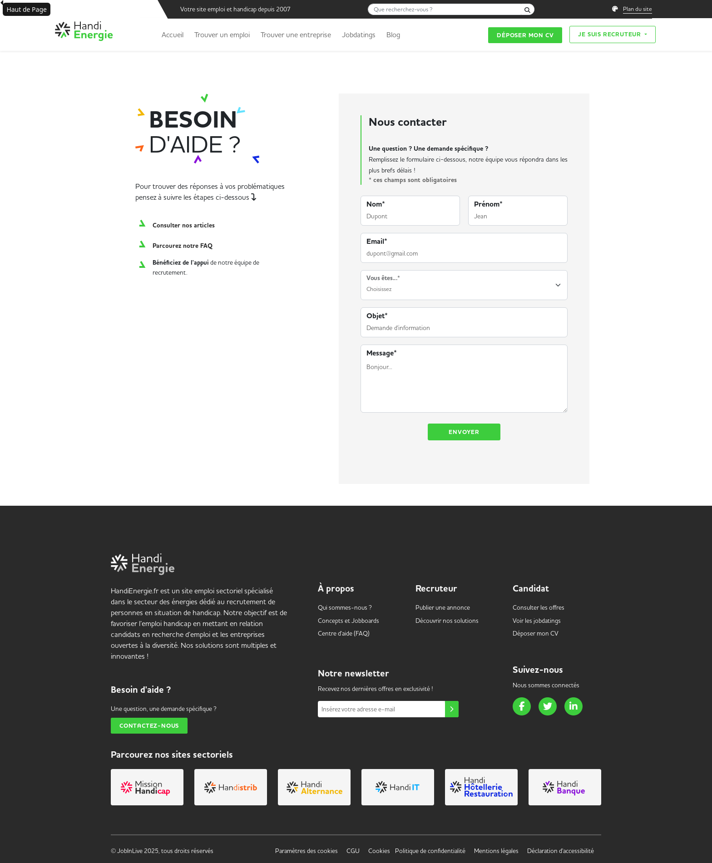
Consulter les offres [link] (538, 607)
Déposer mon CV (525, 35)
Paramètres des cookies (306, 850)
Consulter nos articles (184, 226)
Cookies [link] (379, 850)
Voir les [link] (537, 620)
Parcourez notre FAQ (183, 246)
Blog (393, 34)
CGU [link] (353, 850)
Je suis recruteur (610, 34)
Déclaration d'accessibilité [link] (560, 850)
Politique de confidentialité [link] (430, 850)
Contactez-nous (149, 726)
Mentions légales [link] (496, 850)
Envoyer (464, 432)
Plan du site (637, 8)
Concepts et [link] (348, 620)
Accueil (172, 34)
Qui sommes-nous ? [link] (345, 607)
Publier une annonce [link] (442, 607)
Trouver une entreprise (296, 34)
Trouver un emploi (222, 34)
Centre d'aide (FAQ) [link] (344, 633)
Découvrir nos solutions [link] (447, 620)
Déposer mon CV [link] (536, 633)
